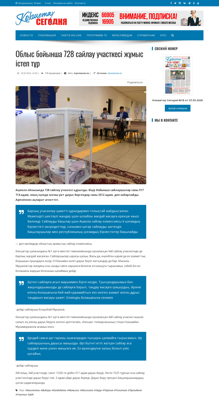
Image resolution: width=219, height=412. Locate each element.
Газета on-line (71, 35)
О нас (48, 3)
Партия (108, 390)
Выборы (46, 390)
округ (98, 390)
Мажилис (74, 390)
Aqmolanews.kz (115, 73)
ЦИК (31, 394)
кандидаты (59, 390)
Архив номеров (177, 108)
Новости (26, 35)
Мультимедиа (122, 35)
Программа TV (97, 35)
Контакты (80, 3)
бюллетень (33, 390)
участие (22, 394)
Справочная (146, 35)
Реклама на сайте (63, 3)
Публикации (47, 35)
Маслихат (87, 390)
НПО (163, 35)
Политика (121, 390)
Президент (135, 390)
